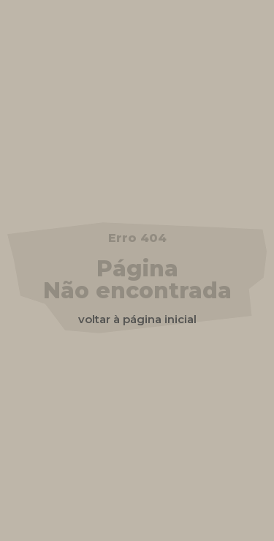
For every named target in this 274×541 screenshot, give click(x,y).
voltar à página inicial (137, 319)
